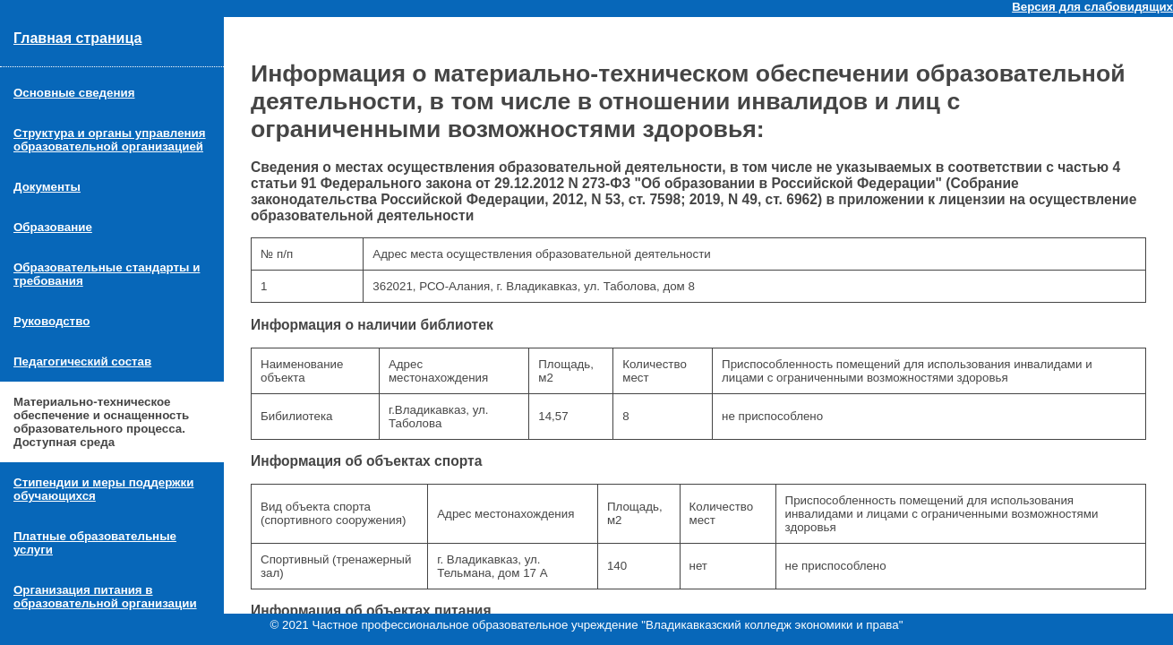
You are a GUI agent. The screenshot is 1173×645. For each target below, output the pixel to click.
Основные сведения (73, 92)
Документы (47, 187)
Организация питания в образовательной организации (105, 596)
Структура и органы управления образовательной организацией (109, 139)
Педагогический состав (82, 361)
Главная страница (77, 38)
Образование (52, 227)
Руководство (51, 321)
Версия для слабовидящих (1092, 6)
